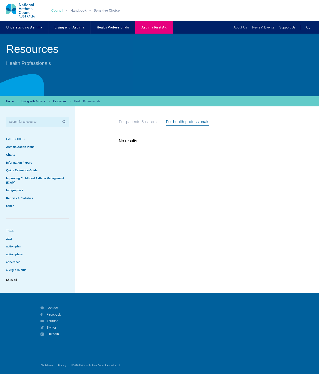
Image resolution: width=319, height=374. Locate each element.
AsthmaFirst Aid (154, 27)
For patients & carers (138, 121)
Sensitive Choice (107, 10)
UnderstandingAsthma (24, 27)
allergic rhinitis (16, 270)
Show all (11, 279)
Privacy (62, 365)
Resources (59, 101)
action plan (13, 246)
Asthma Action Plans (20, 147)
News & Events (263, 27)
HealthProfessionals (113, 27)
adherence (13, 262)
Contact (49, 308)
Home (10, 101)
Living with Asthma (33, 101)
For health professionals (187, 121)
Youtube (49, 321)
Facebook (50, 314)
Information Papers (19, 162)
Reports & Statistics (19, 198)
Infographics (14, 190)
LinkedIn (49, 334)
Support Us (287, 27)
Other (10, 206)
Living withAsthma (69, 27)
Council (57, 10)
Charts (10, 154)
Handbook (78, 10)
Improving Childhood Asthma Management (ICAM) (35, 180)
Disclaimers (46, 365)
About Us (240, 27)
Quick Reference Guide (21, 170)
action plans (14, 254)
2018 (9, 238)
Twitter (48, 327)
